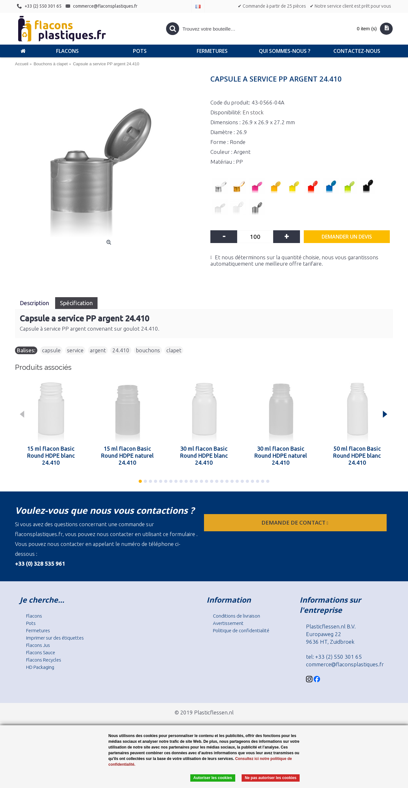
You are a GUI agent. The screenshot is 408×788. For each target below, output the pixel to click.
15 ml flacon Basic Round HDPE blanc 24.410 (51, 455)
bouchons (148, 350)
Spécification (76, 303)
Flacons (34, 616)
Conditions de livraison (236, 616)
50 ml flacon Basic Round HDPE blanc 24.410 (357, 455)
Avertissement (228, 623)
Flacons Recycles (43, 660)
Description (35, 303)
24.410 (120, 350)
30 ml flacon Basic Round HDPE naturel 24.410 (280, 455)
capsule (51, 350)
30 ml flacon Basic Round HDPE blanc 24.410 (204, 455)
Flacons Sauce (40, 652)
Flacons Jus (38, 645)
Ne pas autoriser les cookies (270, 778)
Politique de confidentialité (241, 630)
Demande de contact (295, 522)
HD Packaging (40, 667)
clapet (173, 350)
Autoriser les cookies (212, 778)
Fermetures (38, 630)
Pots (31, 623)
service (75, 350)
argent (98, 350)
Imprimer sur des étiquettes (55, 638)
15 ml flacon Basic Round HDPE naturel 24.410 (127, 455)
